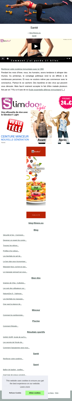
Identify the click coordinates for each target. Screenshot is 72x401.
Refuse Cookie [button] (15, 393)
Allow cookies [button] (35, 393)
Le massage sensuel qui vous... (15, 272)
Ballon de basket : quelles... (13, 370)
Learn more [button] (25, 387)
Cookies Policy (49, 393)
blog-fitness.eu (35, 33)
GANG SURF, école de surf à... (15, 337)
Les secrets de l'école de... (13, 342)
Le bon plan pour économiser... (15, 261)
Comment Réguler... (10, 326)
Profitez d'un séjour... (11, 251)
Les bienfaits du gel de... (12, 256)
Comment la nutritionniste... (13, 315)
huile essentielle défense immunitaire (45, 90)
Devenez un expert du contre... (15, 240)
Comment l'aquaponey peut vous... (16, 348)
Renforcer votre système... (13, 359)
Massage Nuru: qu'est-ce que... (15, 267)
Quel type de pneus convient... (14, 375)
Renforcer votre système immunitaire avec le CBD (22, 69)
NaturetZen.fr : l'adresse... (13, 294)
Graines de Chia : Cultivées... (14, 283)
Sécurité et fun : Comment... (13, 235)
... (63, 90)
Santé (34, 36)
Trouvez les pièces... (11, 245)
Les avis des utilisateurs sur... (14, 288)
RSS (56, 393)
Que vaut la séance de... (12, 304)
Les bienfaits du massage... (13, 299)
